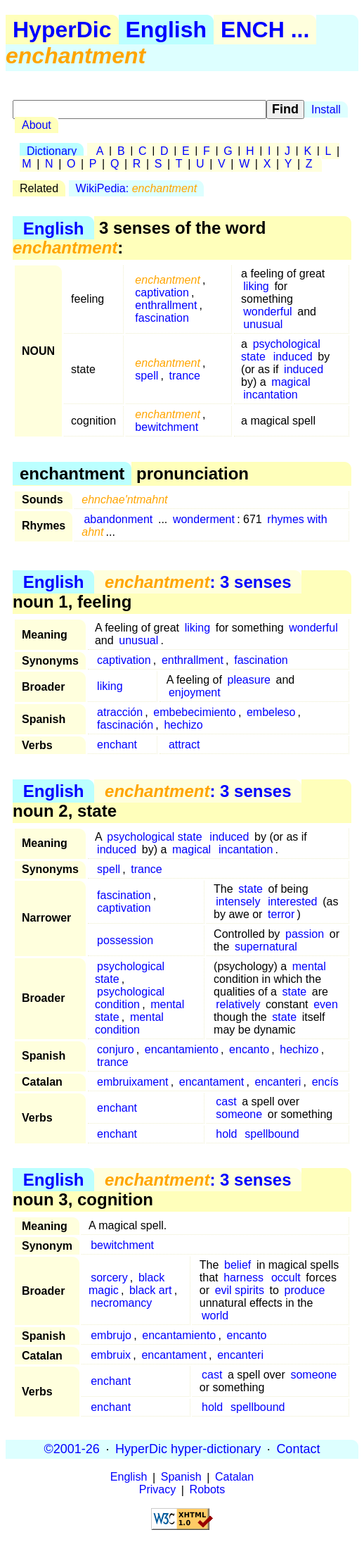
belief (237, 1265)
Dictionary (52, 151)
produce (305, 1290)
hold (226, 1134)
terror (281, 914)
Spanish (181, 1477)
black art (150, 1290)
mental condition (129, 1023)
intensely (238, 902)
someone (239, 1114)
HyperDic (62, 29)
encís (325, 1082)
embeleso (271, 712)
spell (146, 376)
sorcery (109, 1277)
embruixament (132, 1082)
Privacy (157, 1490)
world (215, 1316)
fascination (162, 318)
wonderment (204, 519)
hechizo (183, 725)
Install (326, 109)
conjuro (115, 1049)
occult (286, 1277)
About (36, 125)
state (250, 889)
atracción (120, 712)
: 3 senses (198, 581)
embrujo (111, 1335)
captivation (162, 293)
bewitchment (166, 427)
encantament (212, 1082)
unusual (262, 324)
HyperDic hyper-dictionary (188, 1449)
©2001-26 (72, 1449)
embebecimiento (194, 712)
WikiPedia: (136, 188)
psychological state (154, 837)
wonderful (267, 312)
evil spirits (239, 1290)
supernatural (266, 947)
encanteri (278, 1082)
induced (293, 357)
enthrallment (166, 305)
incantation (270, 395)
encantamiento (182, 1049)
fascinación (125, 725)
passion (304, 934)
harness (243, 1277)
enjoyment (195, 692)
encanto (249, 1049)
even (325, 1004)
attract (184, 745)
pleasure (249, 680)
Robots (208, 1490)
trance (184, 376)
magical (290, 382)
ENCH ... (265, 29)
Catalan (234, 1477)
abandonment (118, 519)
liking (255, 286)
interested (292, 902)
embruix (111, 1355)
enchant (117, 745)
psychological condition (129, 998)
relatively (238, 1004)
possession (125, 940)
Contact (298, 1449)
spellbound (272, 1134)
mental (309, 966)
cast (226, 1101)
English (166, 29)
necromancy (121, 1303)
